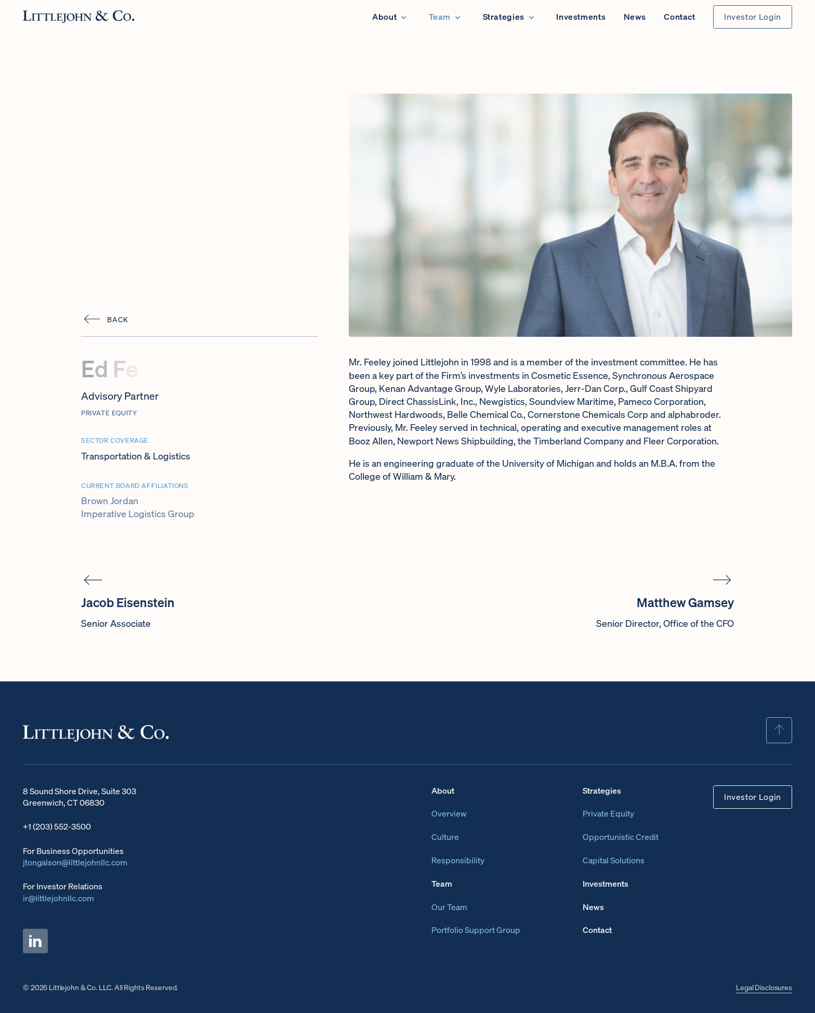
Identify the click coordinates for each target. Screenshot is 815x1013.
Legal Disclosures (764, 987)
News (635, 16)
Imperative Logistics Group (137, 513)
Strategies (503, 16)
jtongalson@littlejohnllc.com (75, 862)
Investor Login (752, 17)
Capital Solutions (614, 860)
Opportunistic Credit (621, 837)
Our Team (449, 907)
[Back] (104, 319)
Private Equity (608, 813)
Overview (449, 813)
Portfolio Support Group (475, 930)
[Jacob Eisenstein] (202, 601)
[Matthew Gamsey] (612, 601)
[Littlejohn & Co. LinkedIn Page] (35, 941)
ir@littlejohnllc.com (58, 898)
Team (440, 16)
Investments (581, 16)
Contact (679, 16)
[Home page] (79, 16)
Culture (445, 837)
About (384, 16)
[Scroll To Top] (779, 730)
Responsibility (457, 860)
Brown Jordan (109, 500)
